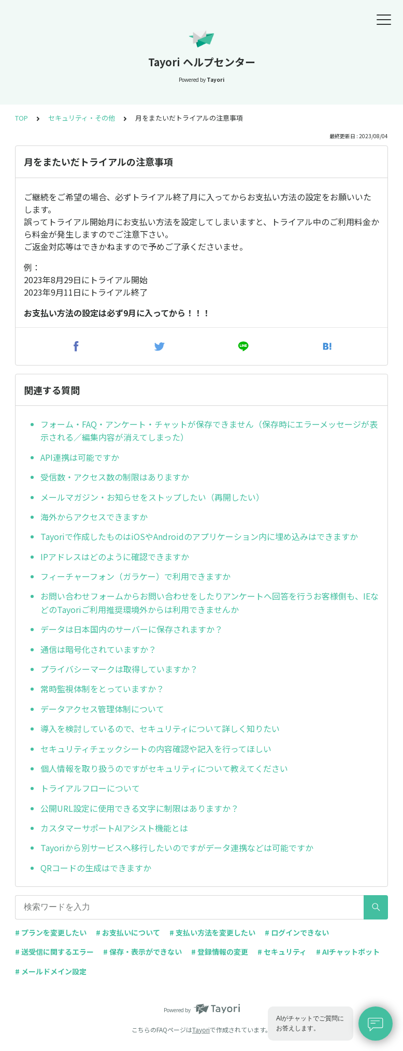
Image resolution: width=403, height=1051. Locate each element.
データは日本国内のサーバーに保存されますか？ (131, 629)
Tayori (201, 1029)
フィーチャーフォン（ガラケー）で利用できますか (135, 576)
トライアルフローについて (90, 788)
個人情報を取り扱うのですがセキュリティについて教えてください (164, 768)
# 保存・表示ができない (142, 951)
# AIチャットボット (348, 951)
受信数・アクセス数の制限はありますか (114, 477)
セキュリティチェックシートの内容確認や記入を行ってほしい (155, 748)
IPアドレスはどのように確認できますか (114, 556)
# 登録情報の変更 (219, 951)
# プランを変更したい (51, 932)
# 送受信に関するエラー (54, 951)
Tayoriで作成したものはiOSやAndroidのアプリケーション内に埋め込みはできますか (199, 536)
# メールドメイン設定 (51, 971)
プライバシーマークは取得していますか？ (119, 669)
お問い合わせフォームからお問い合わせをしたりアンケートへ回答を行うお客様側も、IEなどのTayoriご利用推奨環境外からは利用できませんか (209, 603)
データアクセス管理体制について (102, 709)
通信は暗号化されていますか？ (98, 649)
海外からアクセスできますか (94, 516)
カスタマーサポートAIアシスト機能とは (114, 828)
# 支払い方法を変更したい (212, 932)
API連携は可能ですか (79, 457)
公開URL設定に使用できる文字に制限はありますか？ (139, 808)
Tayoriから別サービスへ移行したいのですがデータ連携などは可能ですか (176, 847)
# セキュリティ (282, 951)
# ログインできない (297, 932)
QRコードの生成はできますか (95, 868)
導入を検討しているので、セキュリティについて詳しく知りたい (160, 728)
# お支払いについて (128, 932)
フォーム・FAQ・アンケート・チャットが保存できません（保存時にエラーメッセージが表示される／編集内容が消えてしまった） (209, 431)
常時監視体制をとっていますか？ (102, 688)
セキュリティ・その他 (81, 118)
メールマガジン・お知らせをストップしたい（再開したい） (152, 497)
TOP (21, 118)
